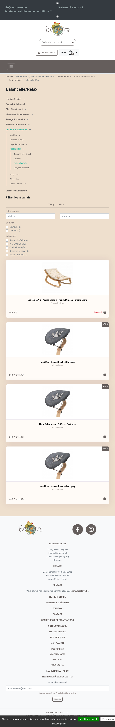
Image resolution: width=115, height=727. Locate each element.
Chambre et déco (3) (19, 251)
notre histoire (57, 597)
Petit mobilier (15, 80)
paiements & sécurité (57, 602)
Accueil (9, 76)
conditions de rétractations (57, 620)
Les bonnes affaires (57, 671)
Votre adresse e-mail (57, 682)
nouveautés (57, 665)
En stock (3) (15, 227)
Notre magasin (57, 543)
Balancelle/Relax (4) (18, 240)
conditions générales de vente (53, 715)
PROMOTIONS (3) (17, 244)
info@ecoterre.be (80, 591)
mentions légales (33, 715)
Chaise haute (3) (17, 247)
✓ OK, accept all (88, 719)
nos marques (57, 637)
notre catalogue (57, 626)
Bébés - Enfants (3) (18, 254)
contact (57, 585)
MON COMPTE (47, 52)
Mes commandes (57, 654)
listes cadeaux (57, 631)
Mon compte (57, 643)
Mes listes (57, 660)
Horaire (57, 566)
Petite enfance (64, 76)
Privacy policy (59, 723)
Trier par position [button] (56, 204)
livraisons (57, 608)
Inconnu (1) (14, 230)
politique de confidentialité (78, 715)
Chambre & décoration (84, 76)
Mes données (57, 649)
